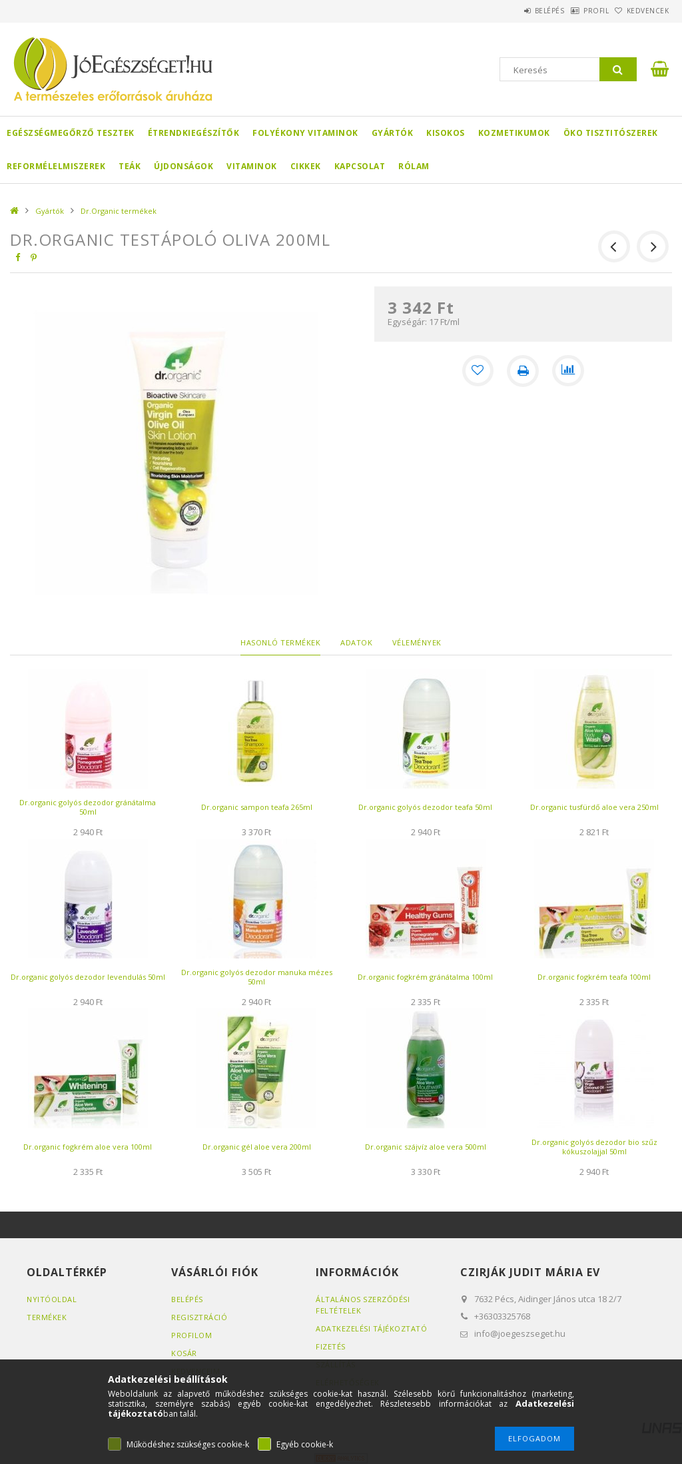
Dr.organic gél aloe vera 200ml (256, 1147)
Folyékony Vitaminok (305, 133)
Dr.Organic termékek (119, 211)
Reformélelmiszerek (56, 166)
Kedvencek (640, 10)
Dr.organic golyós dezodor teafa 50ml (425, 807)
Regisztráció (199, 1317)
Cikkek (305, 166)
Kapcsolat (360, 166)
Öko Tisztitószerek (610, 133)
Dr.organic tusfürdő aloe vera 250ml (594, 807)
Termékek (47, 1317)
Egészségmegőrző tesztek (71, 133)
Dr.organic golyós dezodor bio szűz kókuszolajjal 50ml (594, 1146)
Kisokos (445, 133)
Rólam (414, 166)
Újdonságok (183, 166)
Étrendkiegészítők (194, 133)
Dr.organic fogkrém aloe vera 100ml (87, 1147)
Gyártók (393, 133)
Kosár (184, 1353)
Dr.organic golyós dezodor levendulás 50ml (88, 977)
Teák (130, 166)
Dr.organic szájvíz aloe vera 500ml (425, 1147)
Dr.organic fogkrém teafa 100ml (594, 977)
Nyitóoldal (52, 1299)
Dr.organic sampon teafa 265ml (256, 807)
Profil (575, 10)
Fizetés (331, 1346)
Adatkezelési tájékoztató (371, 1328)
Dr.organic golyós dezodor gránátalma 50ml (87, 807)
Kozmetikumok (514, 133)
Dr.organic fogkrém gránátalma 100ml (425, 977)
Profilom (191, 1335)
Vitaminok (251, 166)
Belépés (515, 10)
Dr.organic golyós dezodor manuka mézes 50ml (256, 976)
